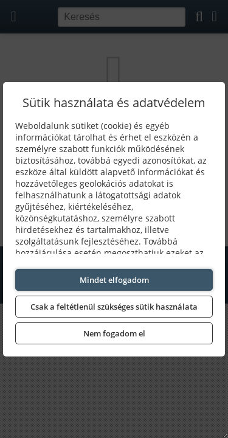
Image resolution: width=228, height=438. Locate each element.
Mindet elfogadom (114, 279)
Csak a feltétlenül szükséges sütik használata (114, 306)
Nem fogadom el (114, 333)
